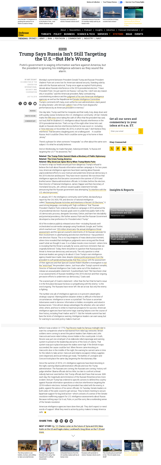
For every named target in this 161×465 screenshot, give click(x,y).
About (63, 31)
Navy (98, 40)
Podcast (88, 31)
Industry (88, 40)
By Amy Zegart (31, 81)
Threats (46, 35)
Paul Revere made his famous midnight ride (84, 329)
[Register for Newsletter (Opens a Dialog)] (140, 133)
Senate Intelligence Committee (86, 101)
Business (69, 35)
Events (139, 35)
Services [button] (102, 35)
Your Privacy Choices (112, 2)
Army (42, 40)
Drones (33, 40)
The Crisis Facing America (59, 160)
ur (86, 261)
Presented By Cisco (118, 217)
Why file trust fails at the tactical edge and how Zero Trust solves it (124, 238)
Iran (50, 40)
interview (50, 130)
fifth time (52, 119)
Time (43, 130)
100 (58, 231)
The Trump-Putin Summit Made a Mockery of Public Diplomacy (76, 158)
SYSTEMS (118, 35)
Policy (57, 35)
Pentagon (60, 40)
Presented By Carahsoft (119, 244)
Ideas (129, 35)
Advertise (110, 31)
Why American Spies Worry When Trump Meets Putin (71, 163)
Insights (99, 31)
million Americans (68, 231)
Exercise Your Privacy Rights (135, 2)
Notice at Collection (93, 2)
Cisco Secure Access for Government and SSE (123, 213)
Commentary (74, 40)
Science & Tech (86, 35)
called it (69, 106)
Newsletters (75, 31)
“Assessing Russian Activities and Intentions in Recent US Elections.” (74, 204)
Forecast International (128, 31)
